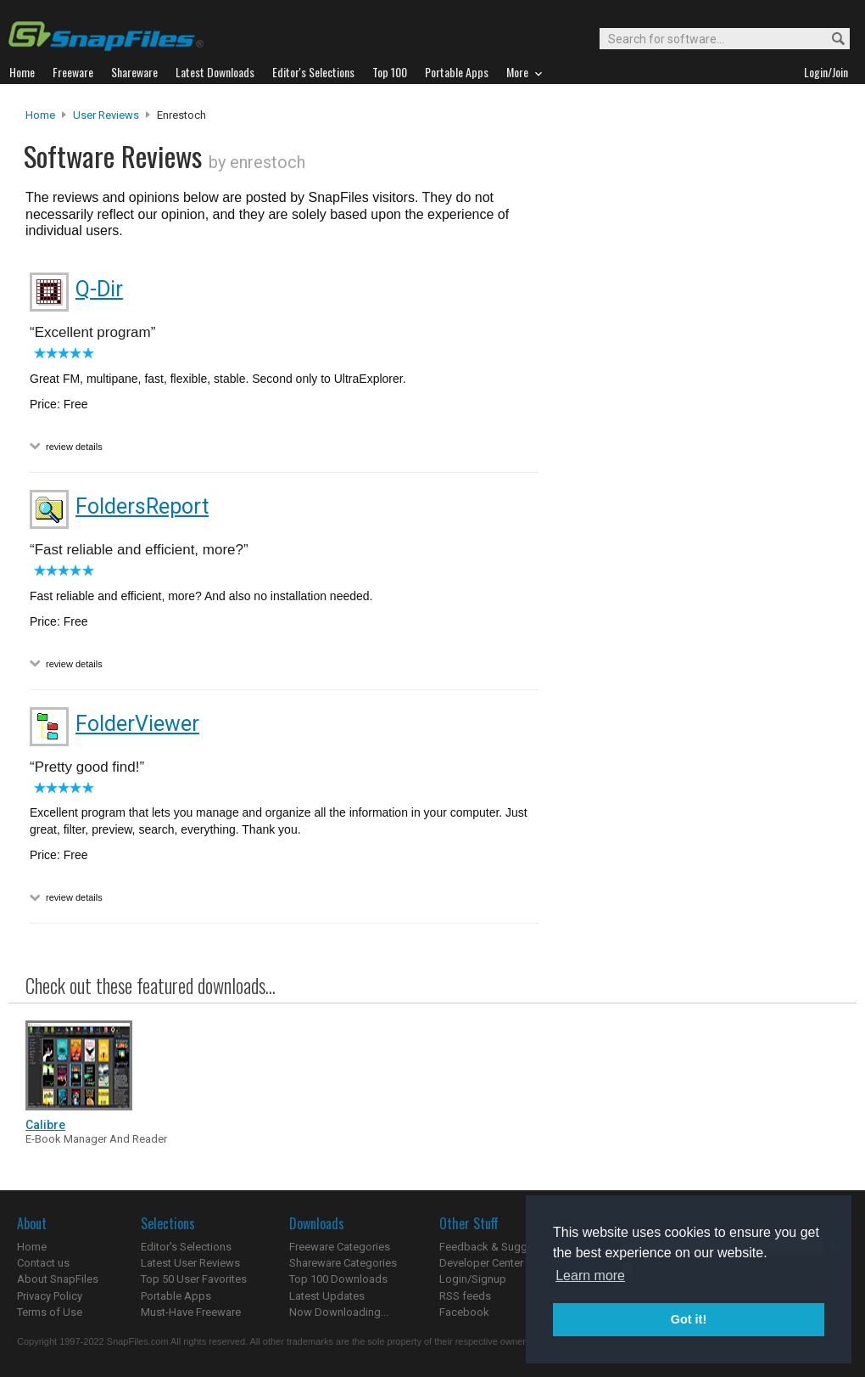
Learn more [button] (590, 1275)
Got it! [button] (688, 1319)
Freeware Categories (339, 1246)
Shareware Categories (343, 1262)
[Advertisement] (626, 452)
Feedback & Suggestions (501, 1246)
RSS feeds (465, 1296)
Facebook (464, 1312)
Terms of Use (49, 1312)
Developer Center (481, 1262)
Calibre (45, 1125)
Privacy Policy (49, 1296)
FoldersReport (142, 506)
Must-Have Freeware (191, 1312)
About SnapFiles (57, 1279)
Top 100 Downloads (338, 1279)
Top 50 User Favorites (194, 1279)
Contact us (43, 1262)
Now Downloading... (338, 1312)
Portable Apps (176, 1296)
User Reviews (106, 115)
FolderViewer (137, 723)
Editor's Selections (186, 1246)
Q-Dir (99, 289)
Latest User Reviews (190, 1262)
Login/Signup (472, 1279)
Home (40, 115)
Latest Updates (327, 1296)
